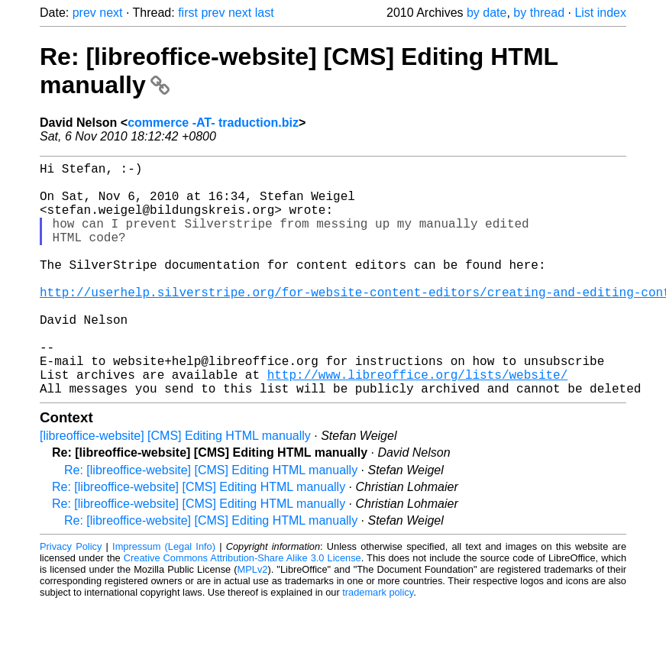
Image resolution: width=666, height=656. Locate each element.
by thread (538, 12)
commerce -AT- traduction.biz (213, 122)
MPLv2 (253, 621)
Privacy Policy (71, 598)
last (264, 12)
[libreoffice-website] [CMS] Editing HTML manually (175, 487)
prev (84, 12)
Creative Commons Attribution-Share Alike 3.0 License (242, 610)
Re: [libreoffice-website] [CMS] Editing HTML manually (210, 521)
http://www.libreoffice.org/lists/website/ (417, 423)
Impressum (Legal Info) (163, 598)
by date (486, 12)
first (188, 12)
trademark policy (377, 644)
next (110, 12)
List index (600, 12)
